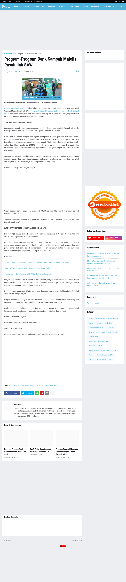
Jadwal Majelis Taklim (104, 359)
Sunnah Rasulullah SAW (105, 355)
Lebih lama (76, 540)
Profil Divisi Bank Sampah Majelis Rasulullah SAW (40, 450)
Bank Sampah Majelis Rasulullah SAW (27, 54)
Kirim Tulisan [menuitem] (108, 7)
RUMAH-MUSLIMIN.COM (13, 108)
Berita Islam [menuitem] (38, 7)
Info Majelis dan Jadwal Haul (99, 350)
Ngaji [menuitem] (61, 7)
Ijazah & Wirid (93, 332)
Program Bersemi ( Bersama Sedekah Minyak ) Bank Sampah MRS (67, 451)
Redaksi (17, 404)
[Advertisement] (63, 30)
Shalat (91, 323)
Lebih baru (7, 540)
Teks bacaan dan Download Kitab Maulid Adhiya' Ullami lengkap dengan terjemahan (37, 262)
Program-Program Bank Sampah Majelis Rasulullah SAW (15, 451)
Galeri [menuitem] (85, 7)
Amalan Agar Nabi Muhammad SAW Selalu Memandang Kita (28, 274)
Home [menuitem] (16, 7)
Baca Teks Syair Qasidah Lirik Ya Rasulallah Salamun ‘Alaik (27, 268)
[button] (115, 6)
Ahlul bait (108, 323)
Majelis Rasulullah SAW (48, 385)
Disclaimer (28, 2)
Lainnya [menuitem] (94, 7)
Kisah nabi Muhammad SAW (99, 341)
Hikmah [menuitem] (51, 7)
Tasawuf (110, 328)
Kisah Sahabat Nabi (95, 346)
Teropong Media (93, 303)
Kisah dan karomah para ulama (107, 318)
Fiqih (90, 318)
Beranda (7, 54)
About (10, 2)
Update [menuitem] (25, 7)
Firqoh (99, 323)
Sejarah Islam (93, 337)
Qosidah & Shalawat (96, 328)
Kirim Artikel (38, 2)
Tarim (91, 355)
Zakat (91, 359)
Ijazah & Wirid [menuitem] (73, 7)
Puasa (115, 350)
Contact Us (18, 2)
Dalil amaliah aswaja (109, 332)
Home (4, 2)
